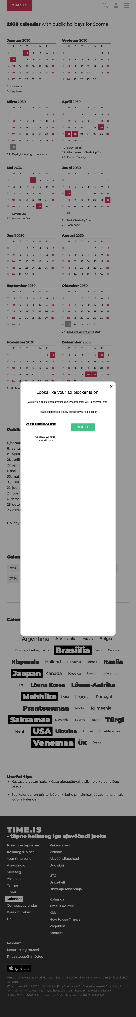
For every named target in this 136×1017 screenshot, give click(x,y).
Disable (83, 427)
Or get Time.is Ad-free (41, 423)
